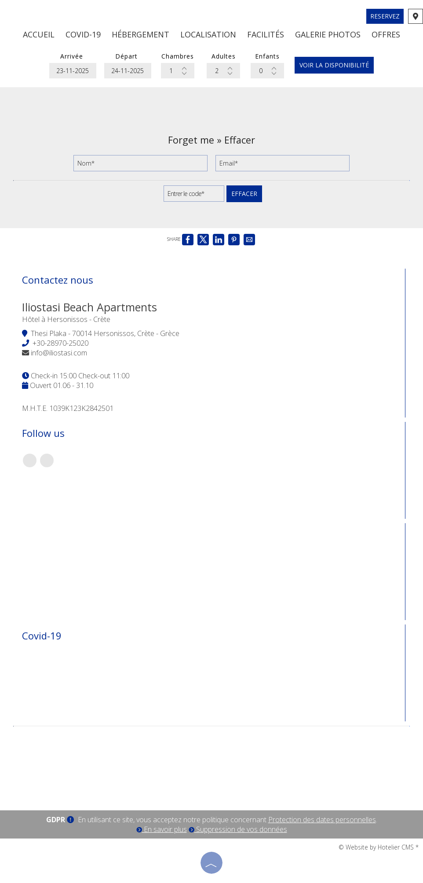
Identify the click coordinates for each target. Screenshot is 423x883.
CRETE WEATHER (211, 764)
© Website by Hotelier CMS (377, 847)
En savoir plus (161, 829)
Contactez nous (57, 279)
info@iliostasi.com (59, 353)
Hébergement (140, 34)
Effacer (244, 193)
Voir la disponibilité (334, 65)
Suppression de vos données (238, 829)
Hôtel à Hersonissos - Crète (66, 319)
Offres (386, 34)
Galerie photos (328, 34)
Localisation (208, 34)
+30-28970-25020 (60, 343)
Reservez (385, 16)
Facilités (265, 34)
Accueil (39, 34)
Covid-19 (83, 34)
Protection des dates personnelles (322, 819)
